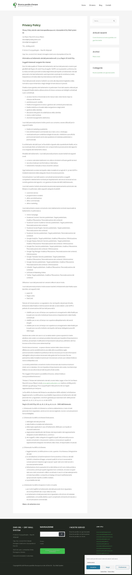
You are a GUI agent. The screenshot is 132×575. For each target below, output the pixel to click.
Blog (101, 5)
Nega (108, 567)
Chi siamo (94, 5)
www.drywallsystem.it (103, 541)
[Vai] (62, 534)
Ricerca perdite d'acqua (28, 4)
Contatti (108, 5)
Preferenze (122, 567)
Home (86, 5)
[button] (116, 5)
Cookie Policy (104, 571)
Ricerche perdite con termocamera (80, 534)
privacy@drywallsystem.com (52, 383)
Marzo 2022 (97, 56)
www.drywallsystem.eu (103, 543)
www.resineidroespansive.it (104, 532)
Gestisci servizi (91, 562)
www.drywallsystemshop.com (105, 550)
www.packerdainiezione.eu (104, 548)
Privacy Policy (111, 571)
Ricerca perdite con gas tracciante (104, 73)
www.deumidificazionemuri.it (105, 545)
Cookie (42, 543)
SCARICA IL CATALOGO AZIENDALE (52, 551)
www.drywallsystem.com (104, 539)
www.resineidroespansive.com (105, 534)
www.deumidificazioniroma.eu (105, 536)
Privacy (42, 541)
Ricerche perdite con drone (78, 536)
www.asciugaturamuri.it (103, 552)
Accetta (93, 567)
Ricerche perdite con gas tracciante (80, 532)
